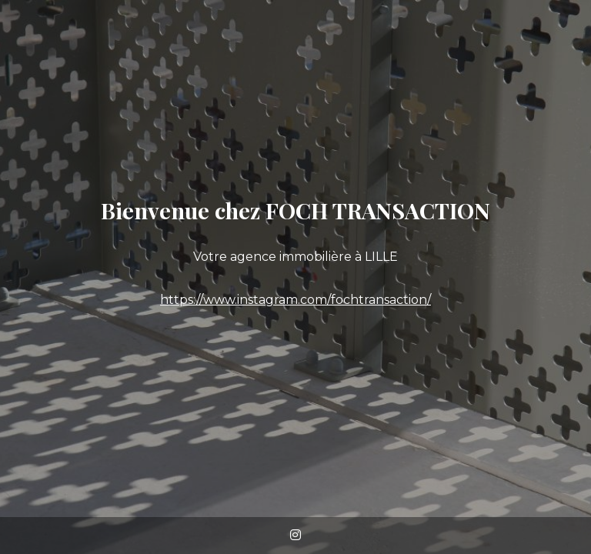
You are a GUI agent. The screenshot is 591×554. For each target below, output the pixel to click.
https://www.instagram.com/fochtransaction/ (295, 299)
